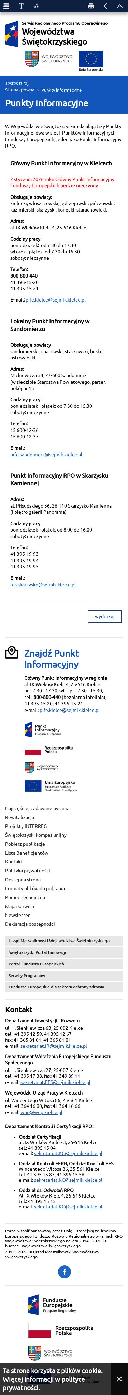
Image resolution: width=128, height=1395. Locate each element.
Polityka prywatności (27, 870)
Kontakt (14, 862)
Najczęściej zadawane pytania (37, 808)
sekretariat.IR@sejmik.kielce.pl (53, 1046)
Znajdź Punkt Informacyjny (51, 658)
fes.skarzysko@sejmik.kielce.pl (43, 584)
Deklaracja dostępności (30, 924)
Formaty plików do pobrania (35, 888)
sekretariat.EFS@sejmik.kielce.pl (55, 1082)
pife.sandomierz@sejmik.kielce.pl (46, 454)
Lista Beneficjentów (26, 853)
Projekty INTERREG (26, 826)
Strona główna (19, 89)
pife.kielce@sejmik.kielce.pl (56, 300)
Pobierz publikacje (25, 844)
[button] (119, 1379)
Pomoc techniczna (25, 897)
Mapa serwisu (19, 906)
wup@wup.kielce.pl (41, 1112)
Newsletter (17, 915)
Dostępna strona (23, 879)
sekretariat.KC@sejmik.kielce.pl (68, 1153)
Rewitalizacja (19, 817)
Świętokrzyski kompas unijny (36, 835)
